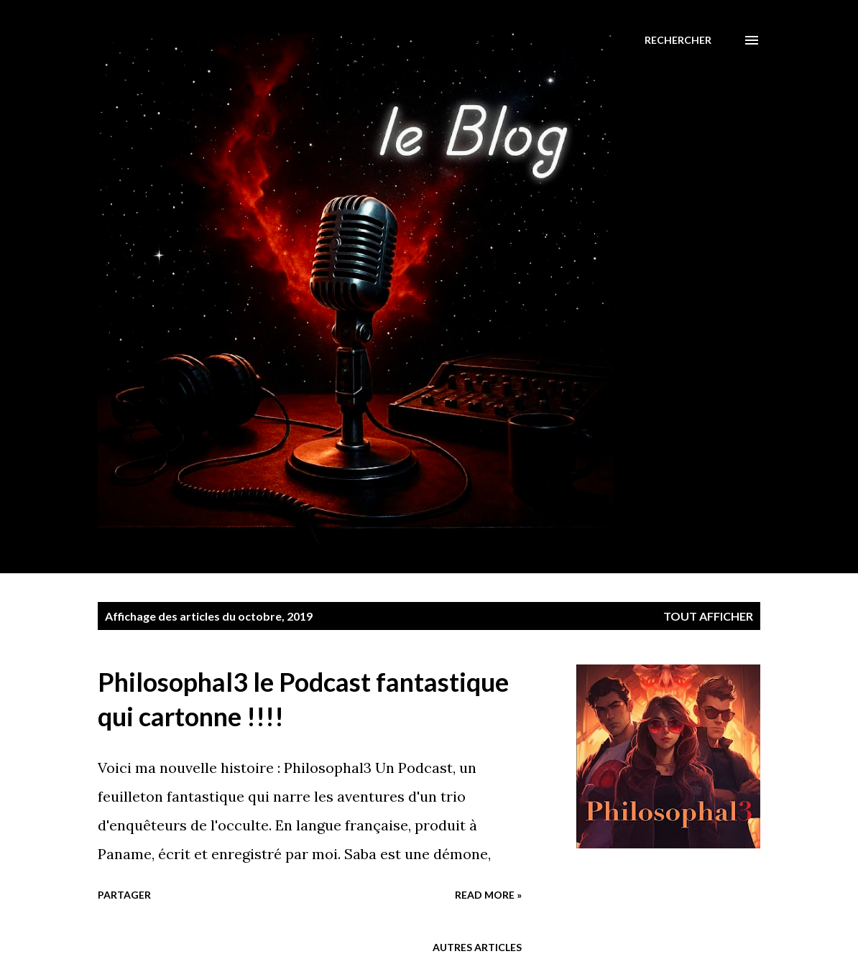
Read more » (488, 895)
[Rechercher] (678, 40)
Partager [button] (124, 895)
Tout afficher (708, 616)
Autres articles (477, 947)
